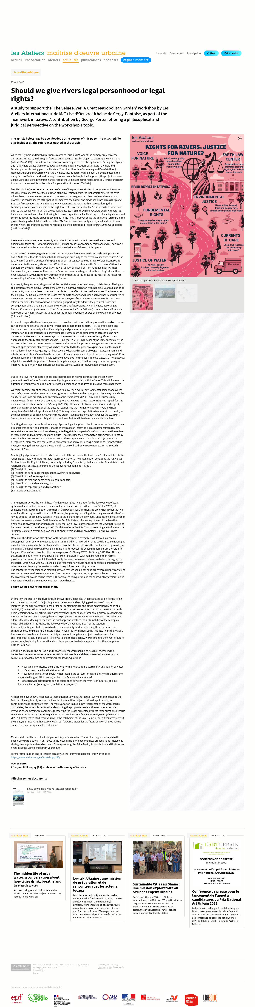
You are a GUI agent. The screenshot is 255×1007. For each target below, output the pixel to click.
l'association (35, 60)
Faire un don (231, 53)
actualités (71, 60)
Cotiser (211, 53)
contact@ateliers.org (108, 964)
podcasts (111, 60)
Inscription (194, 53)
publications (91, 60)
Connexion (177, 53)
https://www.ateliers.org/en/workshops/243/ (35, 757)
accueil (16, 60)
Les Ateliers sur (111, 967)
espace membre (136, 60)
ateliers (54, 60)
